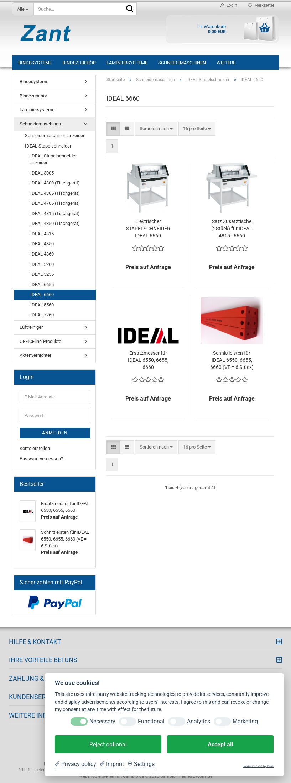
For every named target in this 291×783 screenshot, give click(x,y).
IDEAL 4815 (42, 233)
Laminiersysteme (126, 62)
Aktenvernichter (35, 355)
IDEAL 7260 (42, 314)
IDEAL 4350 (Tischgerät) (55, 223)
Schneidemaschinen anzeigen (55, 135)
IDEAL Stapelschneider (48, 146)
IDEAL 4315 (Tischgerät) (55, 213)
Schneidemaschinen (182, 62)
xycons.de (202, 776)
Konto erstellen (35, 448)
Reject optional (108, 744)
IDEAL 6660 (42, 294)
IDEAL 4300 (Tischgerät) (55, 183)
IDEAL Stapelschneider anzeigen (53, 159)
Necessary (102, 721)
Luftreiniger (31, 327)
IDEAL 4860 (42, 254)
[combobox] (156, 129)
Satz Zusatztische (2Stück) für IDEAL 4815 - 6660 (231, 228)
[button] (113, 129)
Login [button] (228, 5)
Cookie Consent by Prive (258, 766)
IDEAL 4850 (42, 243)
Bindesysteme (35, 62)
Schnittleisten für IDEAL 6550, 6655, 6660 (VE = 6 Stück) (232, 360)
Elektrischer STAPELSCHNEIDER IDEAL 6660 (148, 228)
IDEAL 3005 (42, 173)
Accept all (220, 744)
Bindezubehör (79, 62)
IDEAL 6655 (42, 284)
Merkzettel (261, 5)
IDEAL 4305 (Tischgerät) (55, 193)
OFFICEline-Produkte (40, 341)
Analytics (198, 721)
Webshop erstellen (96, 776)
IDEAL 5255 (42, 274)
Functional (151, 721)
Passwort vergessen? (41, 458)
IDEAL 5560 (42, 304)
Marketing (245, 721)
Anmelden (55, 432)
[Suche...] (22, 8)
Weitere (226, 62)
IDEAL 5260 (42, 264)
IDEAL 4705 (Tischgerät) (55, 203)
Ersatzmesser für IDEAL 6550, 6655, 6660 (148, 360)
